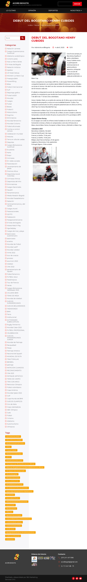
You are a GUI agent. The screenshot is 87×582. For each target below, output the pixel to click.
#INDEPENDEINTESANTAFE (16, 502)
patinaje (10, 365)
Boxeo (9, 107)
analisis (10, 241)
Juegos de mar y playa (15, 231)
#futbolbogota (11, 474)
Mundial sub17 (12, 247)
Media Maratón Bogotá (15, 196)
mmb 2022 (11, 253)
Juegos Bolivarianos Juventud (14, 146)
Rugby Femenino (13, 325)
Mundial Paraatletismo (15, 198)
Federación (11, 217)
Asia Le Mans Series (14, 62)
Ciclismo (10, 418)
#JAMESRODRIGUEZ (14, 460)
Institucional (11, 317)
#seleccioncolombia (13, 454)
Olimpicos (11, 427)
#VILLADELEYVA (12, 481)
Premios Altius (12, 171)
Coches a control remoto (13, 130)
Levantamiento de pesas (14, 167)
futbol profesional (13, 536)
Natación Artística (13, 67)
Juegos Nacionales (14, 187)
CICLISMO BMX (12, 293)
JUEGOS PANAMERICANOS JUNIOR (14, 337)
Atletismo (10, 421)
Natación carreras (13, 49)
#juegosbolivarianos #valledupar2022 (20, 532)
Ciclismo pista (12, 59)
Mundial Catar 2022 (14, 327)
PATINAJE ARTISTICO (15, 376)
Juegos (9, 101)
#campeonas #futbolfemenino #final (20, 464)
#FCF (8, 457)
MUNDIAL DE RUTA (14, 356)
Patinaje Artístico (13, 351)
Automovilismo (12, 424)
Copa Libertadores (14, 407)
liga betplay (11, 228)
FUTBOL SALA (12, 277)
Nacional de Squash (14, 354)
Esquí (9, 155)
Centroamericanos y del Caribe (16, 205)
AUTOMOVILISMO (13, 437)
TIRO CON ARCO (13, 382)
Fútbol (9, 415)
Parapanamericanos (14, 220)
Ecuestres (10, 150)
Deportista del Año (14, 181)
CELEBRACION (12, 333)
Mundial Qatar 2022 (14, 393)
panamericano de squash (13, 270)
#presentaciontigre (13, 515)
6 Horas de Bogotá (14, 64)
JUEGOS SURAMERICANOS (14, 302)
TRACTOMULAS (13, 359)
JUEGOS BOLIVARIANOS (16, 306)
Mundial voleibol (13, 250)
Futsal (9, 104)
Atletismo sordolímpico (15, 56)
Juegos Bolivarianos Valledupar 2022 (14, 289)
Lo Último (11, 11)
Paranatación (12, 164)
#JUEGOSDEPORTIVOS (15, 443)
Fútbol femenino (13, 274)
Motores (10, 137)
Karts (9, 152)
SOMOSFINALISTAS (13, 526)
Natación (10, 201)
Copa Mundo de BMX (15, 399)
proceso (10, 258)
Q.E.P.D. (10, 214)
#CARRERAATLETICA (14, 484)
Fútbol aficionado (13, 126)
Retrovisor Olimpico (14, 384)
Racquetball (11, 345)
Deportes (53, 11)
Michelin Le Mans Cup (15, 76)
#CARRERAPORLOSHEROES (17, 488)
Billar (9, 84)
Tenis (9, 314)
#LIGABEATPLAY (12, 498)
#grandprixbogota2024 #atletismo (19, 491)
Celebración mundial (15, 134)
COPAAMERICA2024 (13, 522)
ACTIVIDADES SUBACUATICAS (13, 321)
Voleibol (10, 264)
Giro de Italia (12, 404)
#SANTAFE (10, 505)
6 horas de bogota (14, 223)
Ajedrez (10, 70)
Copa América (12, 390)
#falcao (9, 512)
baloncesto (11, 239)
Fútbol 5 (10, 109)
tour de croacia (12, 255)
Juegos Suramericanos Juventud (15, 52)
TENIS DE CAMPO (13, 379)
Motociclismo (12, 112)
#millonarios (11, 508)
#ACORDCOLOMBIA (13, 440)
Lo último (30, 25)
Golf (8, 396)
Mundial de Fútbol (14, 244)
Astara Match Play (14, 225)
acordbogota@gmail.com (69, 562)
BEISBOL (10, 362)
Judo (9, 413)
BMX (9, 312)
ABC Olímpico (12, 410)
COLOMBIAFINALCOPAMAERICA (18, 519)
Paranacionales (13, 211)
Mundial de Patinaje (14, 342)
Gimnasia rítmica (13, 179)
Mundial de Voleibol (14, 298)
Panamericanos (13, 193)
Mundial (10, 98)
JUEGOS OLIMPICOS (14, 401)
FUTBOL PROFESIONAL (16, 330)
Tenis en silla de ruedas (16, 139)
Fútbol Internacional (14, 87)
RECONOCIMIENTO (14, 370)
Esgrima (10, 115)
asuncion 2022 (12, 261)
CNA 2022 (10, 267)
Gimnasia (10, 158)
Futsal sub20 (12, 95)
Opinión (32, 11)
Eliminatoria (11, 118)
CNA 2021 (10, 373)
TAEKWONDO (12, 309)
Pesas (9, 348)
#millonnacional (12, 478)
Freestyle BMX (12, 79)
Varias (9, 285)
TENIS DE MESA (13, 296)
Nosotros (75, 11)
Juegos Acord (12, 209)
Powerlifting (11, 81)
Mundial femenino (14, 121)
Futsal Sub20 (11, 450)
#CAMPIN (10, 495)
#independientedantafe (15, 471)
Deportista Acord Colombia (13, 175)
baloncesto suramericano (12, 235)
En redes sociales (13, 161)
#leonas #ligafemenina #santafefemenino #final (24, 467)
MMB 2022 (10, 529)
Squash (10, 190)
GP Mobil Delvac (13, 73)
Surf (8, 90)
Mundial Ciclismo (13, 124)
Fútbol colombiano (14, 387)
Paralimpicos (12, 280)
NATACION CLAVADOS (15, 368)
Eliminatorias (12, 184)
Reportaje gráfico (13, 93)
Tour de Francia (13, 283)
